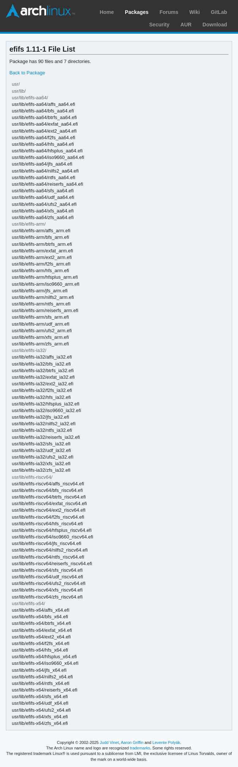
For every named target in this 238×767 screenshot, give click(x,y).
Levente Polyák (166, 742)
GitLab (219, 12)
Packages (137, 12)
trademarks (140, 748)
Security (159, 24)
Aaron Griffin (132, 742)
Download (214, 24)
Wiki (194, 12)
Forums (169, 12)
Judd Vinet (109, 742)
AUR (186, 24)
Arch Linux (40, 11)
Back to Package (27, 72)
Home (107, 12)
